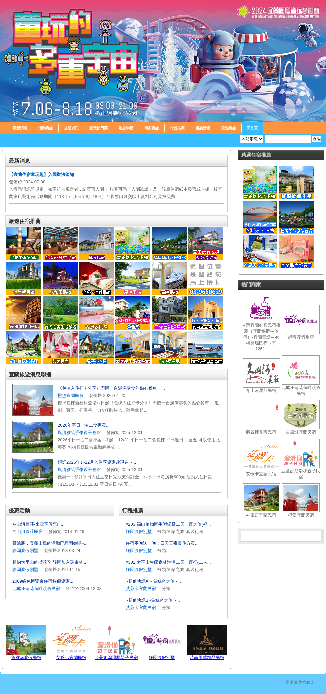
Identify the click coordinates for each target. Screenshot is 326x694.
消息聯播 (126, 128)
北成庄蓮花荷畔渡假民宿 (36, 588)
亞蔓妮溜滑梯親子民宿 (116, 657)
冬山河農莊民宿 (27, 531)
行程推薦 (177, 128)
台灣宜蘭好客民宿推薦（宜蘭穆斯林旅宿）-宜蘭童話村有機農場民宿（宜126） (261, 337)
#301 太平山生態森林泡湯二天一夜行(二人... (168, 562)
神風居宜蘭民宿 (261, 515)
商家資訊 (151, 128)
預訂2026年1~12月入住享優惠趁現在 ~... (97, 462)
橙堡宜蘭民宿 (70, 395)
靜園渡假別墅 (25, 550)
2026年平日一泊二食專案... (84, 425)
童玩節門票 (98, 128)
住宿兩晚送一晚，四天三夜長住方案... (162, 543)
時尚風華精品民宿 (207, 657)
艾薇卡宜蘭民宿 (141, 588)
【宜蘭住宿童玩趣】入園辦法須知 (41, 174)
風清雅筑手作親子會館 (79, 432)
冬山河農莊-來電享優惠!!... (37, 524)
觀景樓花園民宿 (261, 432)
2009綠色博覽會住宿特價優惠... (42, 581)
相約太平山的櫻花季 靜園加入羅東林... (49, 562)
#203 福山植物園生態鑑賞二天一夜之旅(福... (168, 524)
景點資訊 (228, 128)
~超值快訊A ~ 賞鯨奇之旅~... (153, 581)
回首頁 (252, 128)
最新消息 (20, 128)
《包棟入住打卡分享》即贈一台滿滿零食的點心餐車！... (111, 388)
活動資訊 (45, 128)
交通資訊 (71, 128)
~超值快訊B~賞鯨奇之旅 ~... (153, 600)
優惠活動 (203, 128)
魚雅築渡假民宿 (26, 657)
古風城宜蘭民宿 (301, 432)
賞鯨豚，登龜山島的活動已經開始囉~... (49, 543)
